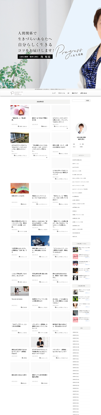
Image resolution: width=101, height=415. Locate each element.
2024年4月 (75, 403)
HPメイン (75, 163)
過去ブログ (75, 93)
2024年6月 (75, 397)
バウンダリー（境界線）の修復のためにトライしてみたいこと (39, 326)
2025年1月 (75, 376)
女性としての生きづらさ (62, 358)
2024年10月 (75, 385)
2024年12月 (75, 379)
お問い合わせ (83, 93)
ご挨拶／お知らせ (23, 126)
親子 (74, 236)
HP (68, 93)
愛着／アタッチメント (78, 214)
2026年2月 (75, 338)
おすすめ (75, 167)
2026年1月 (75, 341)
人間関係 (25, 358)
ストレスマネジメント (42, 204)
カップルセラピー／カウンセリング (80, 181)
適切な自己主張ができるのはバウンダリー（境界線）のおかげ (19, 351)
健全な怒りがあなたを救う (19, 375)
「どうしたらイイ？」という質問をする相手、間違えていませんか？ (60, 250)
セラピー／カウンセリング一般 (79, 189)
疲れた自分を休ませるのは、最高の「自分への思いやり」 (60, 275)
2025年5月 (75, 364)
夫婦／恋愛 (76, 200)
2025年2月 (75, 373)
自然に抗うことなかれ (18, 196)
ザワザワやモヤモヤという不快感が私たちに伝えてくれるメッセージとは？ (39, 351)
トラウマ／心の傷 (23, 231)
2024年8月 (75, 391)
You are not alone (17, 299)
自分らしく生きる (64, 153)
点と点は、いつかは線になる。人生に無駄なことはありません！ (60, 301)
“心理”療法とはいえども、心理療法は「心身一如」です (19, 250)
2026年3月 (75, 335)
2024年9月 (75, 388)
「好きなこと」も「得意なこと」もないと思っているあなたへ (60, 197)
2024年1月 (75, 411)
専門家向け (76, 207)
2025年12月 (75, 344)
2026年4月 (75, 332)
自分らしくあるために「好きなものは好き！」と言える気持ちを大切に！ (39, 223)
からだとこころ (23, 256)
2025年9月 (75, 352)
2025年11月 (75, 347)
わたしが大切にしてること (21, 155)
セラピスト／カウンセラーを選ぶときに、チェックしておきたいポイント (60, 120)
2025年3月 (75, 370)
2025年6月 (75, 361)
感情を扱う (44, 126)
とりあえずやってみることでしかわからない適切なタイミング (60, 172)
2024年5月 (75, 400)
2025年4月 (75, 367)
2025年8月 (75, 355)
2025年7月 (75, 358)
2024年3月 (75, 406)
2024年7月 (75, 394)
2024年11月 (75, 382)
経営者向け (76, 225)
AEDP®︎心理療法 (77, 160)
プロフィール (61, 93)
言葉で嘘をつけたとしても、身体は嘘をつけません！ (39, 250)
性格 (74, 211)
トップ (53, 93)
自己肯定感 (24, 307)
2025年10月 (75, 350)
